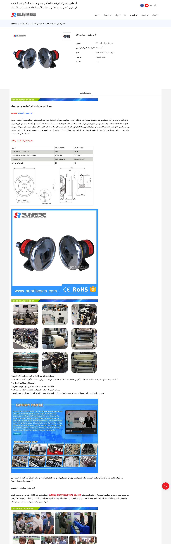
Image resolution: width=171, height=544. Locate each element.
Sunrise (14, 24)
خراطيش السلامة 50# (56, 24)
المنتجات (23, 24)
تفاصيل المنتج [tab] (85, 93)
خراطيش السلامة (37, 24)
